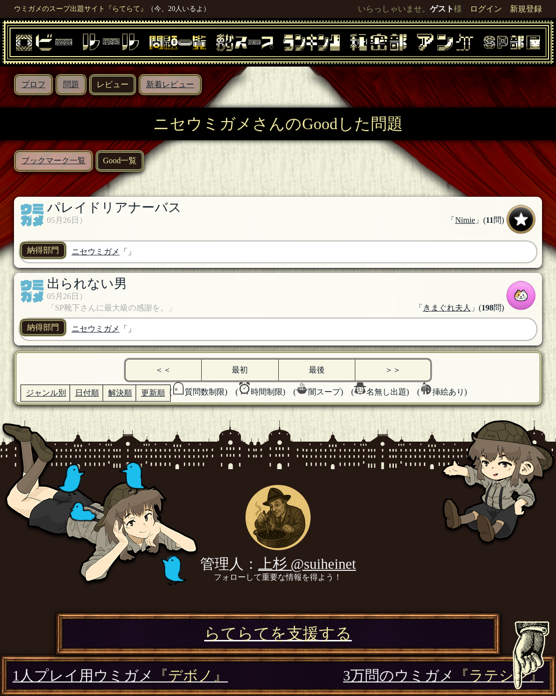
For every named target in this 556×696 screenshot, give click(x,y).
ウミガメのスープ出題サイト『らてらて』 (80, 9)
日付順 (87, 393)
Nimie (465, 220)
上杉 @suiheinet (307, 564)
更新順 (153, 393)
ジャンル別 (46, 393)
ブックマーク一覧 (54, 160)
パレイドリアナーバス (114, 207)
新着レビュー (170, 84)
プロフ (34, 84)
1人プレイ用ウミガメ (120, 675)
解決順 (120, 393)
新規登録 (526, 9)
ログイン (486, 9)
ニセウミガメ (96, 251)
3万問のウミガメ (443, 675)
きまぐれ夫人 (447, 307)
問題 (71, 84)
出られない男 (87, 283)
